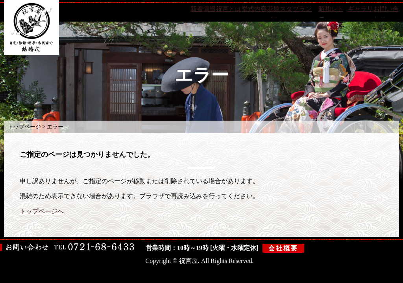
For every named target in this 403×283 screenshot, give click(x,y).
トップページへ (42, 211)
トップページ (24, 127)
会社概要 (283, 247)
